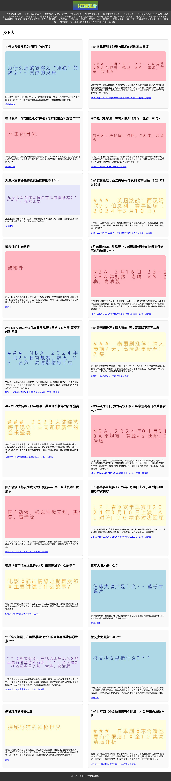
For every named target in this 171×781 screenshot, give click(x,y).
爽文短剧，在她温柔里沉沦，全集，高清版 (24, 689)
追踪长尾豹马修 (15, 16)
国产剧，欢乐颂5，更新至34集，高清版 (115, 16)
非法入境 (140, 16)
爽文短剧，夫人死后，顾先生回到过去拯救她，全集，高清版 (87, 22)
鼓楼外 (8, 307)
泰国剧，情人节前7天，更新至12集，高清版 (111, 376)
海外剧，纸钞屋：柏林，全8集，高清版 (109, 167)
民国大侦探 (118, 19)
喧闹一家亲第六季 (48, 16)
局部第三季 (128, 14)
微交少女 (95, 697)
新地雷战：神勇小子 (157, 16)
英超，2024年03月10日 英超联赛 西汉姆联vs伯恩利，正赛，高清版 (121, 233)
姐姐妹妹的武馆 (68, 16)
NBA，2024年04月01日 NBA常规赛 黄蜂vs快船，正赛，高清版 (119, 473)
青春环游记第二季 (33, 14)
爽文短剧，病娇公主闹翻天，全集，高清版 (90, 19)
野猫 (7, 760)
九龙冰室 (9, 226)
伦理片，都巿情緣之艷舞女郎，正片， (22, 614)
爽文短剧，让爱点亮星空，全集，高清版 (63, 14)
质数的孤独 (10, 104)
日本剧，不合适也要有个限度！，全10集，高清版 (113, 764)
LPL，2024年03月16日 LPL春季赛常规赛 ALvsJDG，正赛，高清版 (121, 537)
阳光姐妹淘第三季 (111, 14)
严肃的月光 (10, 167)
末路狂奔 (63, 19)
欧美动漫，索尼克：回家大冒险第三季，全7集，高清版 (30, 19)
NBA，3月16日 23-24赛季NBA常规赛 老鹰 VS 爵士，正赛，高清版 (121, 314)
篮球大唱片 (96, 623)
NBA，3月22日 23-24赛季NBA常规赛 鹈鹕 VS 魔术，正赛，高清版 (121, 98)
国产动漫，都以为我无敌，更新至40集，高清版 (26, 551)
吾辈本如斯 (31, 16)
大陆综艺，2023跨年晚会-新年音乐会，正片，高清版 (29, 457)
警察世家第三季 (92, 14)
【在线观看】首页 (13, 14)
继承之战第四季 (86, 16)
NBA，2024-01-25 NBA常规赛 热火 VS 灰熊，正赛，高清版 (32, 392)
